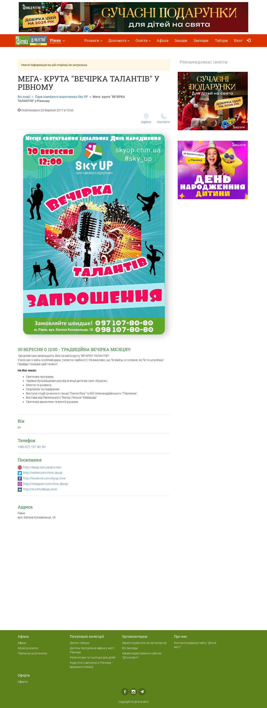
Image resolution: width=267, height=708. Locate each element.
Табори (221, 40)
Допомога (118, 40)
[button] (57, 41)
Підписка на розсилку (32, 653)
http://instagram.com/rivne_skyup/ (46, 483)
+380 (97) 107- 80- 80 (31, 446)
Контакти (163, 119)
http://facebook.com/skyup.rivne (44, 478)
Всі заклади (130, 648)
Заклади (201, 40)
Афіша (162, 40)
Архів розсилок (28, 648)
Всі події (24, 97)
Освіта (143, 40)
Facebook (125, 691)
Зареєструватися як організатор (144, 643)
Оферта (23, 681)
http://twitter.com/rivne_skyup (42, 472)
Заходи (181, 40)
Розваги (93, 40)
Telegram (142, 691)
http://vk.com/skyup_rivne (40, 489)
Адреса (146, 119)
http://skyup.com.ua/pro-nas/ (42, 467)
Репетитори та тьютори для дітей (92, 657)
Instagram (133, 691)
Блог (238, 40)
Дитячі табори (79, 643)
